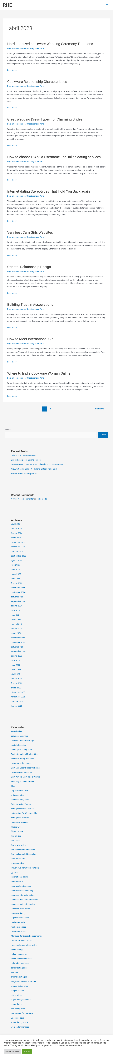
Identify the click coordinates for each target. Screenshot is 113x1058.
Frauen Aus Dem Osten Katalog (25, 868)
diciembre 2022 (18, 692)
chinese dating (17, 795)
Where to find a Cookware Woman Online (38, 373)
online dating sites (19, 954)
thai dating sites (18, 1008)
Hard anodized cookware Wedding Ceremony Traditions (50, 44)
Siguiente (101, 408)
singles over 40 (18, 990)
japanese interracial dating (23, 895)
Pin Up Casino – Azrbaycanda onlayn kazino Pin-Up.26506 (37, 464)
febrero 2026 (17, 533)
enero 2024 (16, 633)
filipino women (17, 831)
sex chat (15, 972)
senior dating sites (19, 968)
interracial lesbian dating (22, 890)
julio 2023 (15, 660)
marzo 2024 (16, 624)
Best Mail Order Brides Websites (25, 768)
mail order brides (18, 927)
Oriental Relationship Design (29, 267)
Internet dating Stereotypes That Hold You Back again (48, 191)
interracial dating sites (21, 886)
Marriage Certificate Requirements (26, 936)
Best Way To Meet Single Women (25, 777)
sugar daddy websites (21, 999)
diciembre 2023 (18, 637)
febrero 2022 (17, 706)
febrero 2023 (17, 683)
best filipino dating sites (21, 749)
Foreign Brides (17, 863)
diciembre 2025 (18, 542)
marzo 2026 (16, 528)
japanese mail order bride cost (24, 899)
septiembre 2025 (18, 556)
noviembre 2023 (18, 642)
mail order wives (18, 931)
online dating (17, 949)
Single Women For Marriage (23, 981)
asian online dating (19, 736)
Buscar (8, 429)
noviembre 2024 (18, 592)
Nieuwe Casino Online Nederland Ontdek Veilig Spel (34, 469)
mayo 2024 (16, 619)
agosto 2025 (16, 560)
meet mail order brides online (24, 945)
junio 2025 (15, 569)
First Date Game (18, 858)
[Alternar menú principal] (107, 5)
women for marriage (20, 1027)
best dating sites (18, 745)
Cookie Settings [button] (12, 1051)
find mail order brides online (23, 854)
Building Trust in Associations (30, 304)
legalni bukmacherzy (20, 918)
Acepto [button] (27, 1051)
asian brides (16, 731)
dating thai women (19, 822)
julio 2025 (15, 565)
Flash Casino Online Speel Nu (24, 473)
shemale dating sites (20, 977)
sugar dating (16, 1004)
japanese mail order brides (23, 904)
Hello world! (42, 499)
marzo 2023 (16, 678)
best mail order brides (20, 763)
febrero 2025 (17, 583)
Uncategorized (32, 48)
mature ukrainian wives (21, 940)
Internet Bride (17, 881)
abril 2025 (15, 578)
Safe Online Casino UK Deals (23, 455)
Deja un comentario (16, 48)
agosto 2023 (16, 656)
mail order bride (18, 922)
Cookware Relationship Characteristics (37, 82)
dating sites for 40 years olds (24, 813)
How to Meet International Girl (30, 339)
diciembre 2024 (18, 587)
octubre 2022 (17, 701)
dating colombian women (22, 808)
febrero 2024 (17, 628)
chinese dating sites (20, 799)
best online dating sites (21, 772)
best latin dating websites (22, 758)
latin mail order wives (20, 908)
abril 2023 (15, 674)
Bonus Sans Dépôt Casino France (26, 460)
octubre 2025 (17, 551)
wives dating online (19, 1022)
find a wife (15, 840)
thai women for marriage (22, 1013)
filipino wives (17, 827)
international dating (19, 877)
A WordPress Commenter (22, 499)
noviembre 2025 (18, 546)
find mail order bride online (23, 849)
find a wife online (18, 845)
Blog (13, 786)
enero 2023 (16, 688)
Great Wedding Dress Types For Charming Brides (44, 119)
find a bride (16, 836)
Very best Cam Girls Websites (30, 232)
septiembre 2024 (18, 601)
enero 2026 (16, 537)
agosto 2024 (16, 606)
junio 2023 (15, 665)
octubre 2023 (17, 647)
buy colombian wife (19, 790)
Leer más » (12, 69)
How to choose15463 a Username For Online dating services (54, 157)
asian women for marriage (22, 740)
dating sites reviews (20, 818)
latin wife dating (18, 913)
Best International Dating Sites (24, 754)
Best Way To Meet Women (22, 781)
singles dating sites (19, 986)
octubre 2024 (17, 597)
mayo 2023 (16, 669)
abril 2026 (15, 524)
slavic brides (16, 995)
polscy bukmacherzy (20, 963)
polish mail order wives (21, 958)
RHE (7, 5)
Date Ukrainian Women (21, 804)
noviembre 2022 (18, 697)
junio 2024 (15, 615)
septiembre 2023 (18, 651)
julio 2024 (15, 610)
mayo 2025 (16, 574)
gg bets (14, 872)
